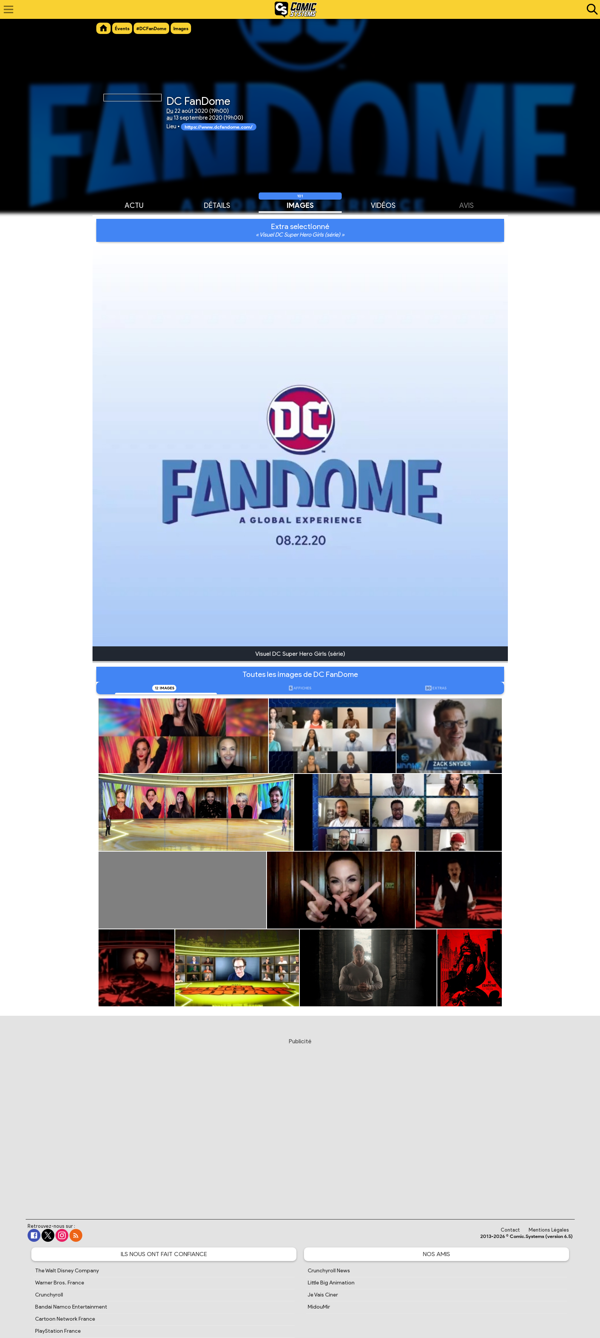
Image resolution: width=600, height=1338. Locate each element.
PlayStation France (58, 1331)
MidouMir (319, 1307)
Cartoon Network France (65, 1319)
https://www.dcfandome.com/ (219, 126)
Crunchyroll (49, 1295)
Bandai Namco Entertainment (71, 1307)
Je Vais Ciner (323, 1295)
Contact (510, 1230)
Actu (134, 205)
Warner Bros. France (59, 1283)
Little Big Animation (331, 1283)
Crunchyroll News (329, 1270)
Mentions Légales (549, 1230)
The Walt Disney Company (67, 1270)
